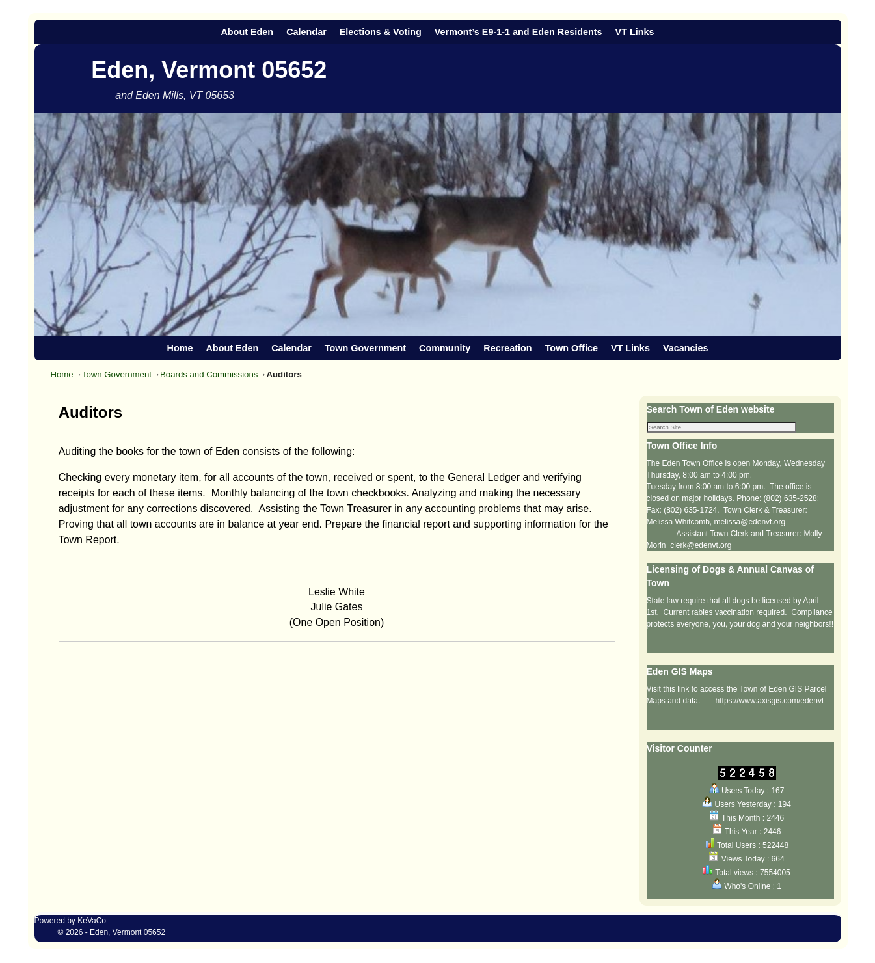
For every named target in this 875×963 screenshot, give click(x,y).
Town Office (571, 348)
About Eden (247, 32)
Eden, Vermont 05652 (209, 70)
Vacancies (685, 348)
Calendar (306, 32)
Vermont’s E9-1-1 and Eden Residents (518, 32)
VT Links (634, 32)
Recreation (507, 348)
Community (444, 348)
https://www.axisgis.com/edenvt (770, 702)
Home (180, 348)
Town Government (365, 348)
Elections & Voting (381, 32)
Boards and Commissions (209, 374)
